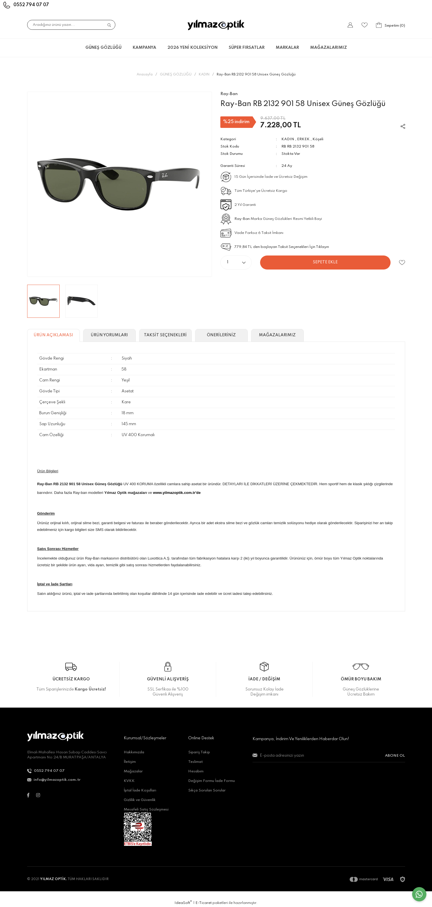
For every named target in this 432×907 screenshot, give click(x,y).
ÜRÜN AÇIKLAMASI (53, 335)
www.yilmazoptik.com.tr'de (177, 493)
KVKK (129, 781)
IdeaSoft (183, 903)
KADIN (287, 139)
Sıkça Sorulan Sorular (207, 790)
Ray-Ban (242, 219)
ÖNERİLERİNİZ (221, 335)
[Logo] (216, 25)
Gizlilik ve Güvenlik (140, 800)
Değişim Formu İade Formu (211, 781)
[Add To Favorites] (402, 262)
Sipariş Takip (199, 752)
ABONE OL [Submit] (395, 756)
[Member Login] (350, 25)
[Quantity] (236, 262)
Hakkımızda (134, 752)
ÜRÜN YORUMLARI (109, 335)
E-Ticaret (203, 903)
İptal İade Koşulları (140, 790)
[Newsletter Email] (329, 758)
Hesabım (196, 771)
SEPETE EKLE (325, 262)
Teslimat (195, 762)
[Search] (71, 25)
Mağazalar (133, 771)
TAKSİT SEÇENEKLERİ (165, 335)
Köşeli (317, 139)
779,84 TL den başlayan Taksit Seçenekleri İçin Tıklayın (281, 247)
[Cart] (390, 25)
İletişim (130, 762)
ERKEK (303, 139)
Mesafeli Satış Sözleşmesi (146, 809)
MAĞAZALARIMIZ (328, 48)
